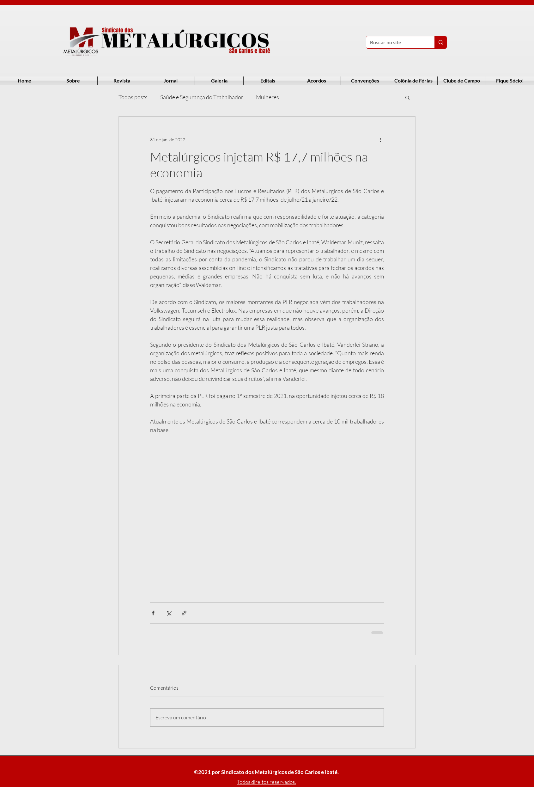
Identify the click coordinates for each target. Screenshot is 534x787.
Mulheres (267, 97)
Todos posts (133, 97)
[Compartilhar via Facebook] (153, 613)
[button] (407, 97)
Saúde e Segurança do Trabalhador (201, 97)
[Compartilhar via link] (184, 613)
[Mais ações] (380, 139)
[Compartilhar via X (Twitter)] (169, 613)
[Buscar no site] (395, 42)
